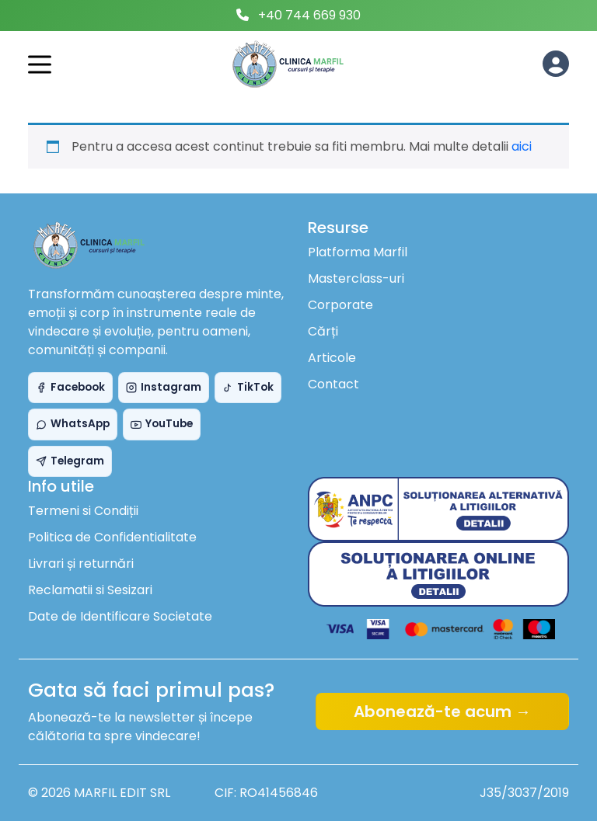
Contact (333, 384)
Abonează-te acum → (442, 711)
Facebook (70, 387)
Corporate (340, 305)
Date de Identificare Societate (120, 616)
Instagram (163, 387)
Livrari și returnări (81, 563)
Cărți (323, 331)
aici (521, 146)
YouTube (162, 423)
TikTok (248, 387)
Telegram (70, 461)
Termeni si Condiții (83, 511)
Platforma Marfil (357, 252)
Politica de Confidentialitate (112, 537)
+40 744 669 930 (309, 15)
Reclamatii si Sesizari (90, 590)
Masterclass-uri (356, 278)
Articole (332, 358)
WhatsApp (73, 423)
